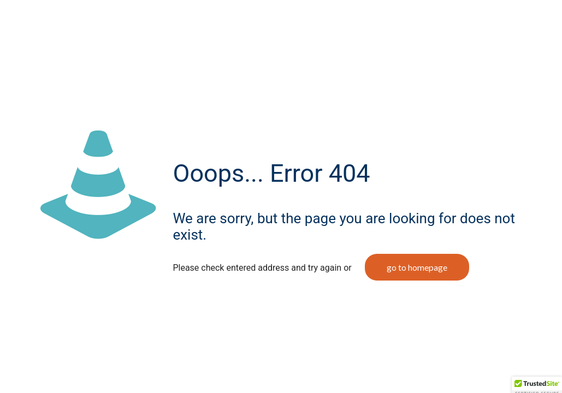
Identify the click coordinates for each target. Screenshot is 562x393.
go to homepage (417, 267)
